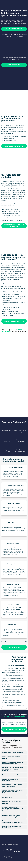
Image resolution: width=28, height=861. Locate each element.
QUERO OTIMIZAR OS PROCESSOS (14, 321)
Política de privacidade (8, 857)
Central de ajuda (13, 647)
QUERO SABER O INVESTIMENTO (14, 729)
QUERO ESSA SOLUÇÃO (14, 65)
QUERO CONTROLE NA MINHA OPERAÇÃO (14, 225)
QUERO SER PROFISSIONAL (14, 146)
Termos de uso (6, 856)
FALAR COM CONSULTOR (14, 29)
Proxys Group (13, 846)
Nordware (15, 844)
